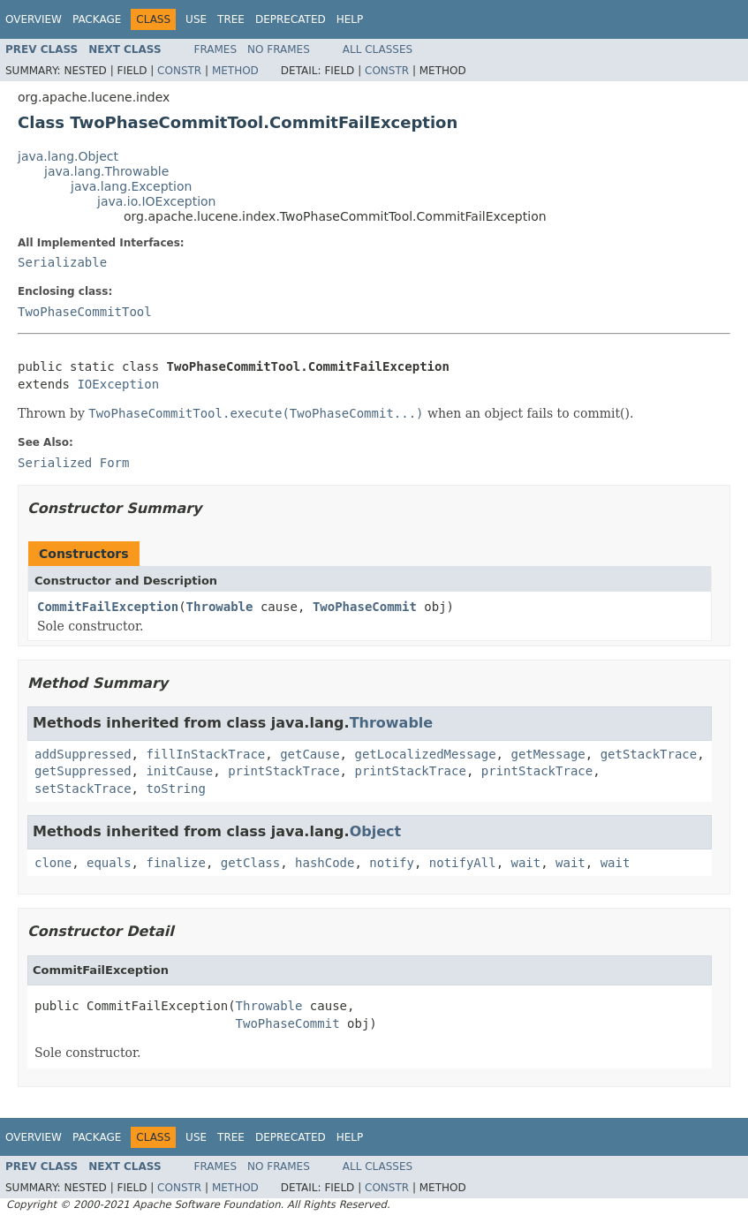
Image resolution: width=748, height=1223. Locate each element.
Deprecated (290, 19)
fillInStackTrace (205, 754)
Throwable (219, 607)
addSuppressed (83, 754)
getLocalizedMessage (424, 754)
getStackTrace (649, 754)
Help (350, 19)
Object (376, 831)
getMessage (547, 754)
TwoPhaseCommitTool (85, 312)
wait (526, 863)
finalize (175, 863)
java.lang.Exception (131, 186)
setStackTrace (83, 788)
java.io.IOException (156, 201)
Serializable (62, 262)
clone (53, 863)
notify (391, 863)
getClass (250, 863)
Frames (216, 49)
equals (109, 863)
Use (196, 19)
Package (96, 19)
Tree (231, 19)
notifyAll (462, 863)
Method (235, 70)
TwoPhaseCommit (365, 607)
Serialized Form (73, 463)
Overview (33, 19)
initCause (179, 771)
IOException (118, 384)
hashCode (324, 863)
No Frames (278, 49)
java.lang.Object (68, 156)
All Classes (377, 49)
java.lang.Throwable (106, 171)
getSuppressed (83, 771)
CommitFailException (107, 607)
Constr (179, 70)
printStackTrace (283, 771)
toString (175, 788)
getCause (309, 754)
